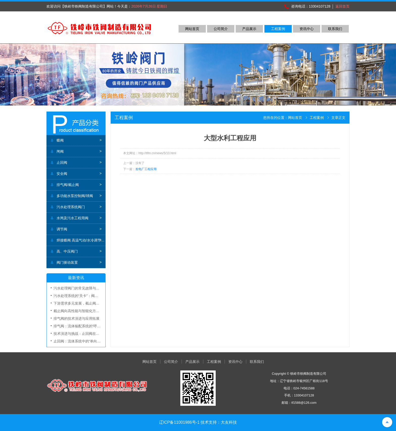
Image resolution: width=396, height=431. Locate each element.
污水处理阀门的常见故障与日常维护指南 (85, 288)
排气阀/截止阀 (68, 185)
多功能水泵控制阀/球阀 (75, 196)
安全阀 (62, 174)
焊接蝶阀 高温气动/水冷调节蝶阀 (81, 240)
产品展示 (249, 29)
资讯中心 (307, 29)
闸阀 (60, 151)
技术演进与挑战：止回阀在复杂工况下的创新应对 (92, 334)
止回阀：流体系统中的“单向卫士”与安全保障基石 (92, 341)
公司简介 (221, 29)
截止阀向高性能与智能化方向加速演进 (84, 311)
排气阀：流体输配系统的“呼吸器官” (81, 326)
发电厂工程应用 (146, 169)
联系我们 (335, 29)
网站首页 (192, 29)
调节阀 (62, 229)
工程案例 (278, 29)
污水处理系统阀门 (71, 207)
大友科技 (229, 422)
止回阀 (62, 162)
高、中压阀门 (67, 251)
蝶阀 (60, 140)
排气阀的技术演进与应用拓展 (77, 318)
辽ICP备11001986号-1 (179, 422)
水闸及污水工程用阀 (72, 218)
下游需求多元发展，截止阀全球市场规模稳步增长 (92, 303)
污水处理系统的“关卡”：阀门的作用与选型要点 (90, 296)
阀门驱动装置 (67, 262)
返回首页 (342, 6)
